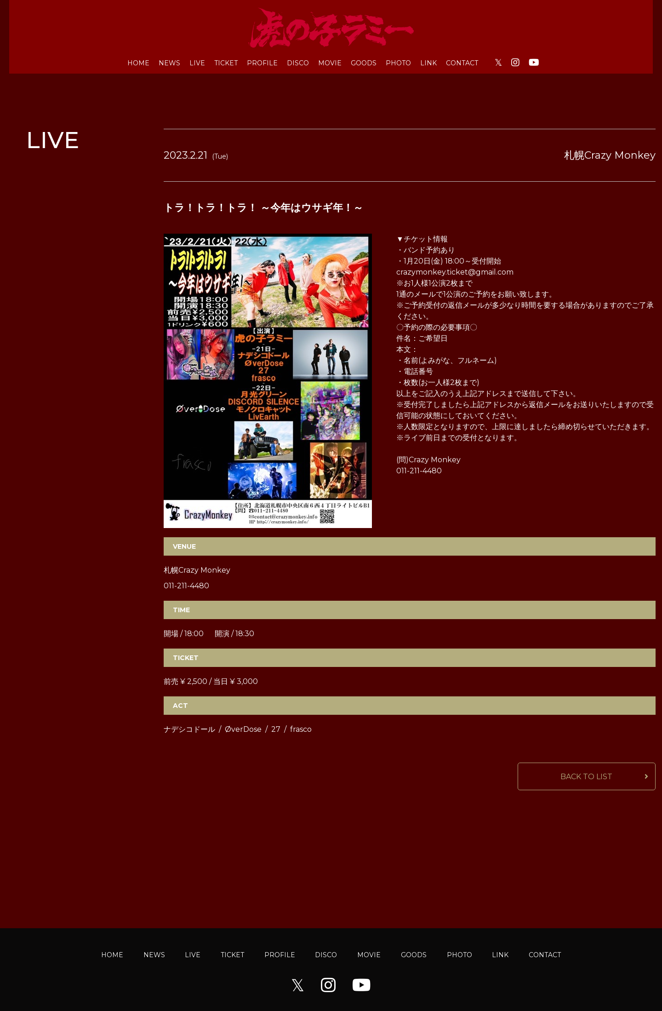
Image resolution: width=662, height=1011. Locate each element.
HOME (138, 63)
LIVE (197, 63)
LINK (428, 63)
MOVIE (330, 63)
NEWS (169, 63)
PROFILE (262, 63)
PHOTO (398, 63)
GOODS (364, 63)
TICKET (226, 63)
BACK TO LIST (586, 776)
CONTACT (462, 63)
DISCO (298, 63)
